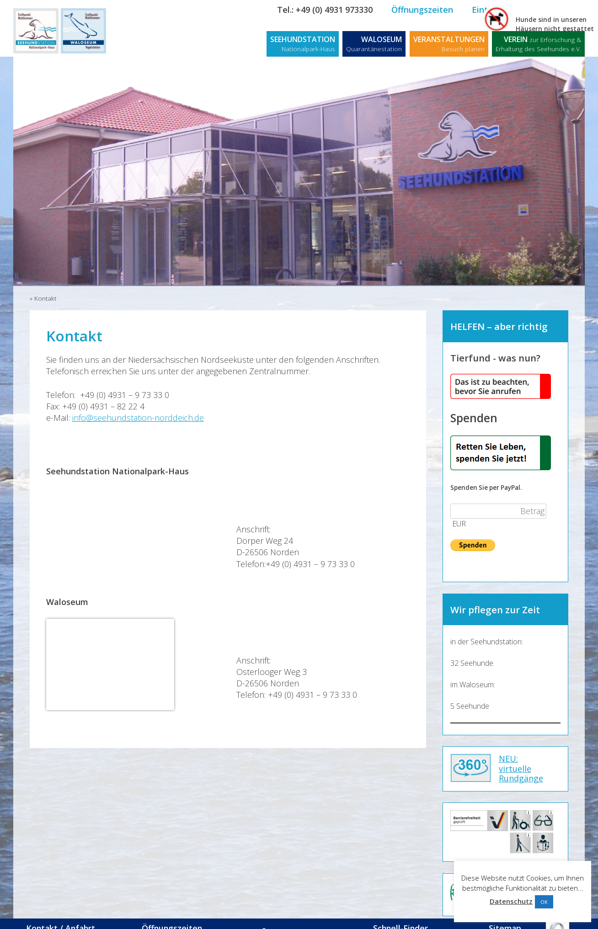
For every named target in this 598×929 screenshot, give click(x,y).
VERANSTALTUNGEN (449, 43)
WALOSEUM (374, 43)
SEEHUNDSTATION (302, 43)
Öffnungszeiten (422, 9)
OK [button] (544, 901)
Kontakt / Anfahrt (66, 918)
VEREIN (538, 43)
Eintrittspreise (500, 9)
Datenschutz (511, 901)
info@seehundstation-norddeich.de (138, 417)
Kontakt (564, 9)
